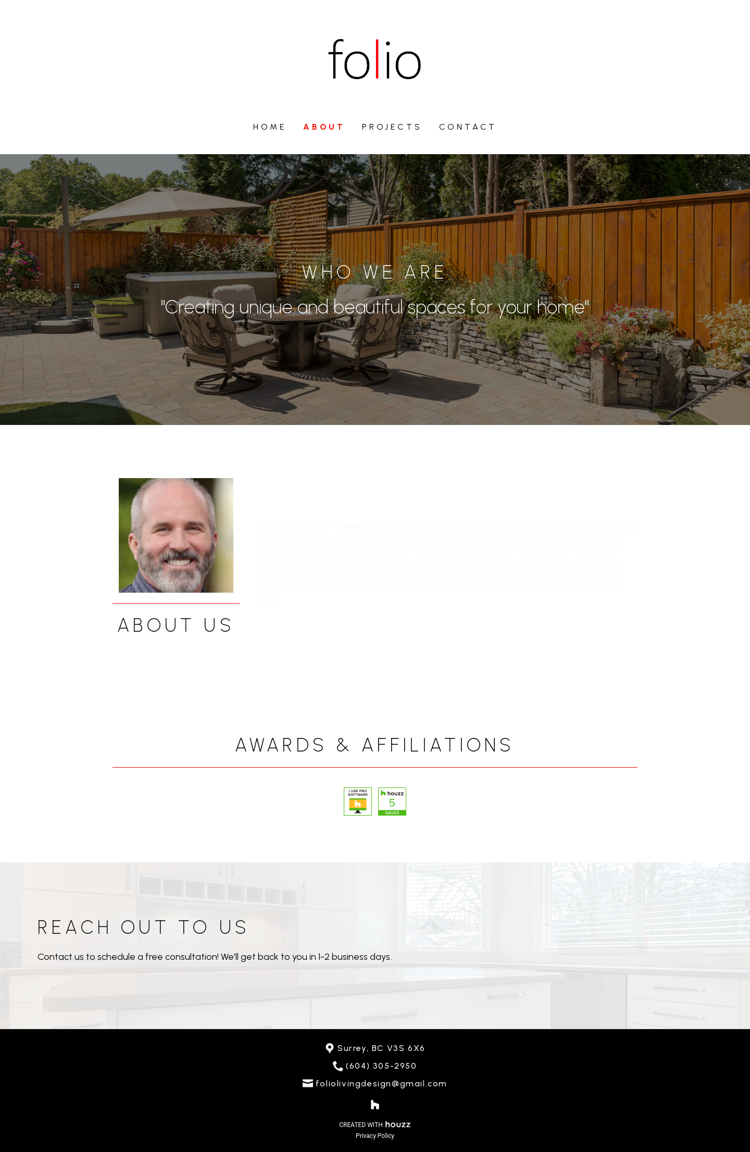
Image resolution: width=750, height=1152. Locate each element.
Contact (468, 127)
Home (269, 127)
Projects (392, 127)
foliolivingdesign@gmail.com (381, 1083)
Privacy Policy (375, 1136)
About (324, 127)
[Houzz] (375, 1104)
